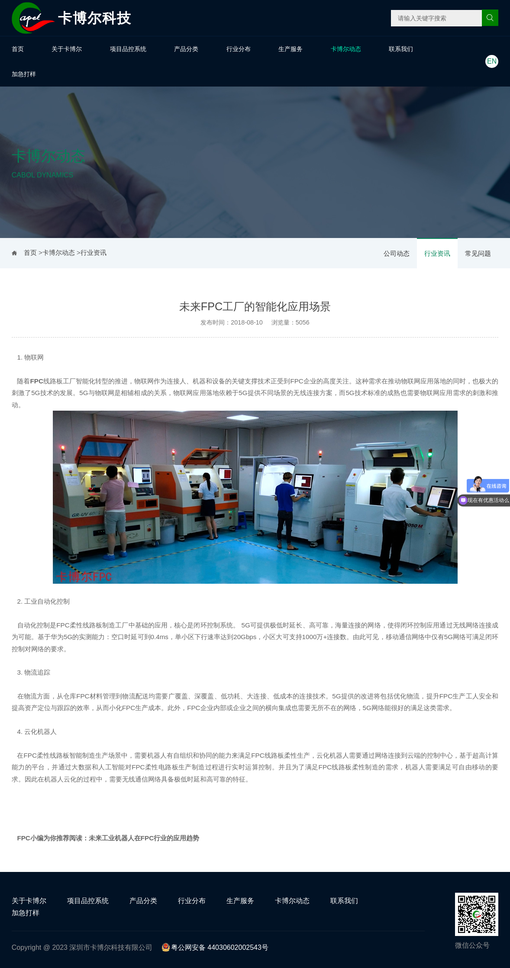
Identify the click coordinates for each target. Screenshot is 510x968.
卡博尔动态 (346, 48)
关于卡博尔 (67, 48)
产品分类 (186, 48)
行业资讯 (437, 253)
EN (492, 61)
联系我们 (401, 48)
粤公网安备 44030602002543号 (214, 947)
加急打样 (24, 74)
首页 (18, 48)
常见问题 (478, 253)
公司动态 (397, 253)
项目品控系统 (128, 48)
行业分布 (238, 48)
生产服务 (290, 48)
